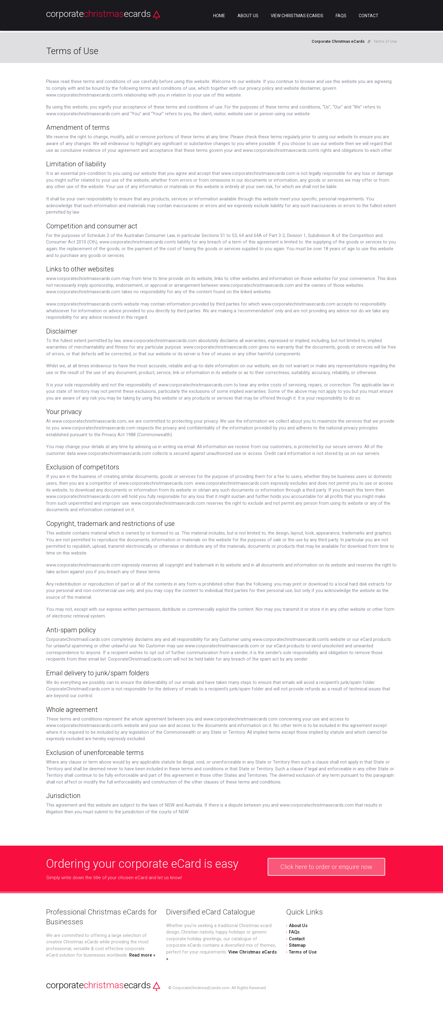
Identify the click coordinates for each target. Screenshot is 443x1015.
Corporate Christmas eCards (338, 41)
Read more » (142, 955)
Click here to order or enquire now (326, 867)
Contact (368, 15)
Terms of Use (303, 952)
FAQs (341, 15)
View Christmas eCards (297, 15)
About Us (247, 15)
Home (219, 15)
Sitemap (297, 945)
